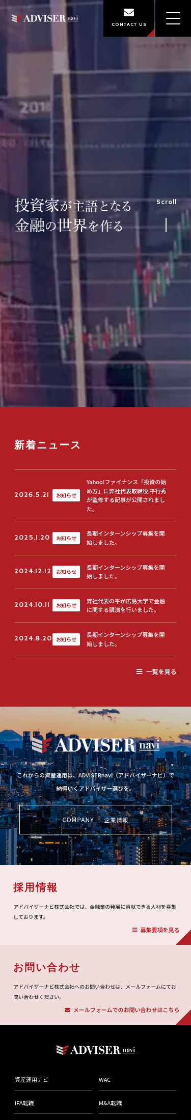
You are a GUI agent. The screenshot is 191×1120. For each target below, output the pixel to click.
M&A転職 (110, 1103)
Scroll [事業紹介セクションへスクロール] (166, 213)
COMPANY (95, 820)
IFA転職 (24, 1103)
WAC (105, 1079)
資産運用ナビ (31, 1079)
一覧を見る (157, 671)
